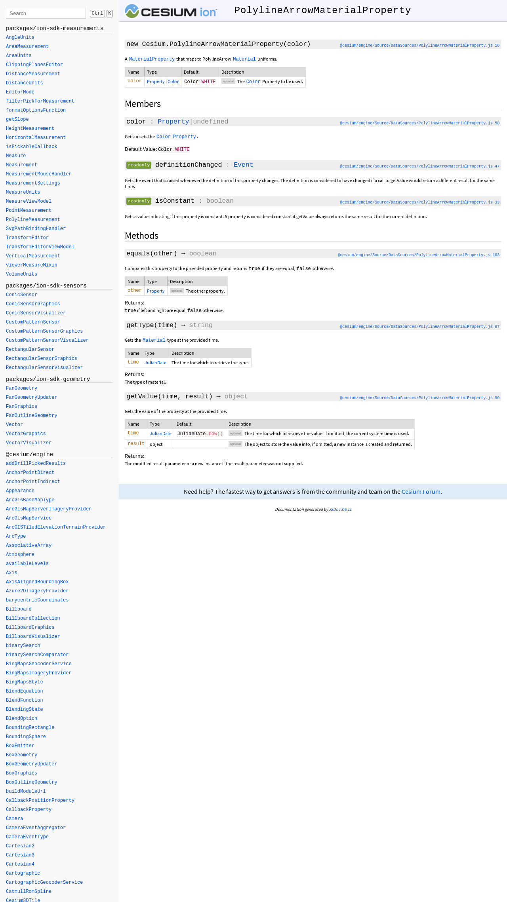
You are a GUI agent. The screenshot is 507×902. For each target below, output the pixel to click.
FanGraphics (21, 406)
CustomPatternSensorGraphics (44, 331)
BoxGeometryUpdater (31, 764)
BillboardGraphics (30, 627)
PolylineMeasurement (33, 220)
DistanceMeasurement (33, 74)
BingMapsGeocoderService (39, 664)
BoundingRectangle (30, 728)
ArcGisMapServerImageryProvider (48, 509)
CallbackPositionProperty (40, 800)
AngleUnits (20, 37)
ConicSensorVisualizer (36, 313)
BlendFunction (24, 700)
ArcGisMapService (28, 518)
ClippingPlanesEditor (34, 65)
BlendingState (24, 709)
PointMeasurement (28, 210)
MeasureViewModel (28, 201)
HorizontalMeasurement (36, 138)
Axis (11, 573)
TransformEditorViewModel (40, 247)
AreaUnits (19, 56)
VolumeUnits (21, 274)
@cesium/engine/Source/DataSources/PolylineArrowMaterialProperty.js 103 (418, 255)
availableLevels (27, 564)
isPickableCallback (31, 147)
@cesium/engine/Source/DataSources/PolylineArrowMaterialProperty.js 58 (419, 123)
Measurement (21, 165)
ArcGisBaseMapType (30, 500)
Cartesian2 (20, 846)
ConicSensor (21, 295)
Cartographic (23, 873)
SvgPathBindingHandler (36, 229)
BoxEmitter (20, 746)
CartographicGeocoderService (44, 882)
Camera (14, 819)
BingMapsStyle (24, 682)
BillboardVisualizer (33, 636)
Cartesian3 (20, 855)
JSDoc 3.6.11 (340, 511)
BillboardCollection (33, 618)
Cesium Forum (421, 493)
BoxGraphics (21, 773)
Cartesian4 (20, 864)
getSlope (17, 119)
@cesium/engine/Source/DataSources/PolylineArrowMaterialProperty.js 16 (419, 46)
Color (173, 81)
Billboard (19, 609)
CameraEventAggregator (36, 828)
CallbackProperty (28, 810)
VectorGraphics (26, 434)
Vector (14, 425)
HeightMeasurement (30, 128)
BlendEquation (24, 691)
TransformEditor (27, 238)
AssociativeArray (28, 545)
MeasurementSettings (33, 183)
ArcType (16, 536)
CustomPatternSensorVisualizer (47, 340)
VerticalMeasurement (33, 256)
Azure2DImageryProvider (37, 591)
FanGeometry (21, 388)
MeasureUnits (23, 192)
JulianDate (155, 363)
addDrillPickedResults (36, 463)
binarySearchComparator (37, 655)
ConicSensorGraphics (33, 304)
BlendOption (21, 718)
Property (156, 81)
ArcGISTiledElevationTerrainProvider (56, 527)
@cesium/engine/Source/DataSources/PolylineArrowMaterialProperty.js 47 (419, 166)
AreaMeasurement (27, 46)
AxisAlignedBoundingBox (37, 582)
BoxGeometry (21, 755)
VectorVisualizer (28, 443)
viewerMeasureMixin (31, 265)
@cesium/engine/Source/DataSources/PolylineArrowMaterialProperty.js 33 (419, 202)
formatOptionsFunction (36, 110)
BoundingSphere (26, 737)
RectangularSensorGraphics (41, 359)
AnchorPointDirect (30, 473)
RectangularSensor (30, 349)
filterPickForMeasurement (40, 101)
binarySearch (23, 646)
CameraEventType (27, 837)
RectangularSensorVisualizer (44, 368)
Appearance (20, 491)
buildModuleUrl (26, 791)
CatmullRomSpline (28, 891)
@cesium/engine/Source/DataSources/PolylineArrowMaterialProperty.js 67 (419, 327)
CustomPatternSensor (33, 322)
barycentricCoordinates (37, 600)
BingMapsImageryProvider (39, 673)
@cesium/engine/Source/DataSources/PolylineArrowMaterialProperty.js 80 (419, 399)
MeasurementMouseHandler (39, 174)
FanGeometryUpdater (31, 397)
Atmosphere (20, 555)
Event (244, 164)
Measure (16, 156)
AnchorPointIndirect (33, 482)
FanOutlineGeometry (31, 416)
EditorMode (20, 92)
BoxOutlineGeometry (31, 782)
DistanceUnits (24, 83)
